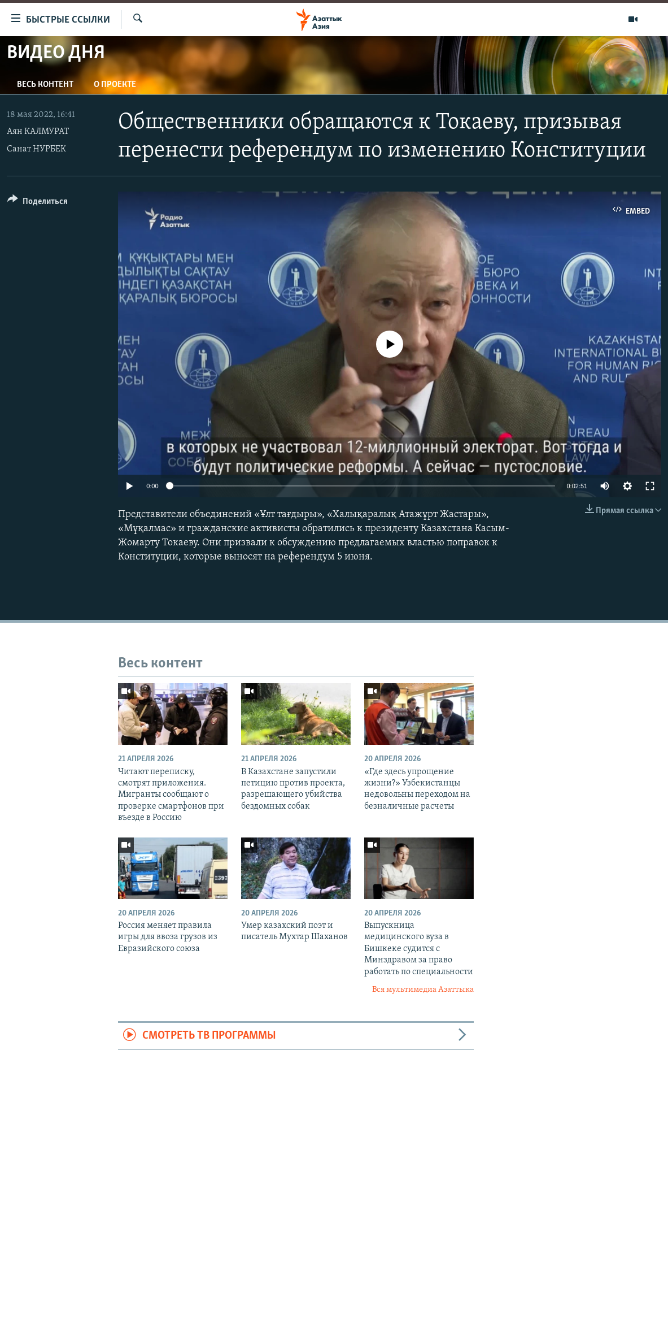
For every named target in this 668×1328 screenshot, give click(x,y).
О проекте (115, 84)
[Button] (37, 203)
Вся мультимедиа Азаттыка (423, 990)
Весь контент (45, 84)
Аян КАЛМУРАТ (38, 131)
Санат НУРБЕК (36, 149)
